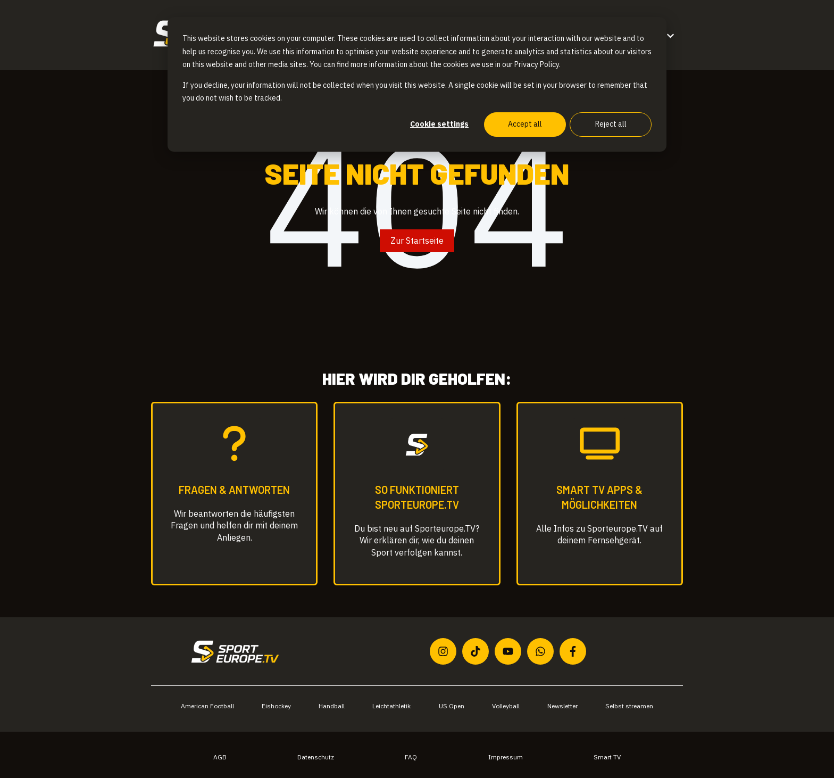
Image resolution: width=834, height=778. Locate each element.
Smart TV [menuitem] (607, 757)
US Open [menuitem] (451, 706)
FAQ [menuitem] (411, 757)
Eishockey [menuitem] (276, 706)
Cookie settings (439, 124)
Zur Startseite (417, 240)
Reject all (611, 124)
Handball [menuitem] (332, 706)
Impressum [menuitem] (505, 757)
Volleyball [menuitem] (506, 706)
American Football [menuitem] (207, 706)
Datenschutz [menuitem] (315, 757)
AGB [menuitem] (220, 757)
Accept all (525, 124)
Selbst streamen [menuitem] (629, 706)
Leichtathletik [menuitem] (391, 706)
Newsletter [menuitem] (562, 706)
